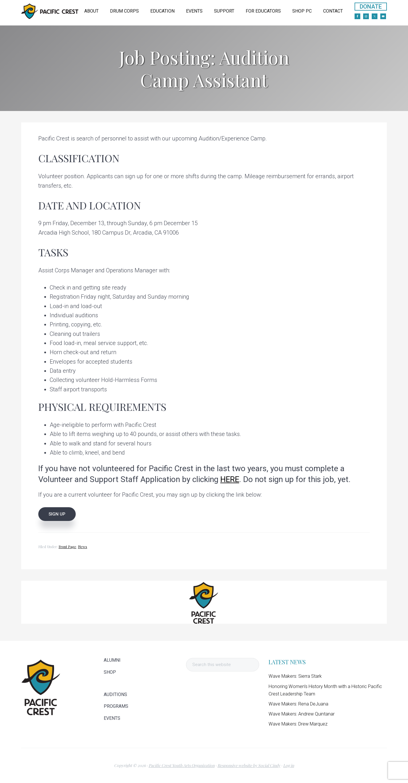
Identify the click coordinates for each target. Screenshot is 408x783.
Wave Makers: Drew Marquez (298, 724)
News (82, 546)
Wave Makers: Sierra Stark (295, 676)
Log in (288, 765)
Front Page (67, 546)
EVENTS (112, 718)
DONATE (371, 6)
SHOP (110, 672)
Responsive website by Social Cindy (248, 765)
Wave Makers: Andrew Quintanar (302, 714)
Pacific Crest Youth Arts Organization (182, 765)
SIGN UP (57, 514)
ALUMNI (112, 660)
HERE (229, 479)
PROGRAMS (116, 706)
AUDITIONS (115, 694)
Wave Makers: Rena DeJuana (298, 704)
